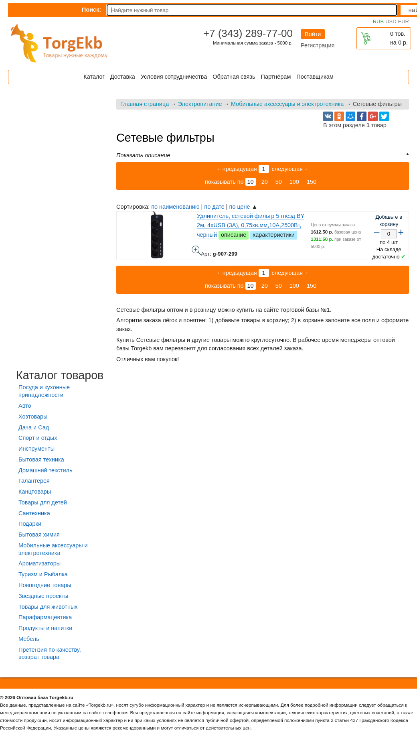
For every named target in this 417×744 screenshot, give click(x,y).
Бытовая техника (41, 459)
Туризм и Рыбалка (43, 574)
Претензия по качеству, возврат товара (49, 653)
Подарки (29, 523)
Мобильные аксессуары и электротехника (287, 104)
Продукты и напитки (45, 628)
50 (278, 182)
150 (311, 182)
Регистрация (317, 45)
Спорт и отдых (37, 438)
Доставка (122, 76)
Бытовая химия (39, 534)
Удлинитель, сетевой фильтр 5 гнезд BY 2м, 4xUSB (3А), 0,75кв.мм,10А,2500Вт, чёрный (250, 225)
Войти (313, 34)
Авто (24, 405)
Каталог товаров (59, 375)
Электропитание (200, 104)
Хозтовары (32, 416)
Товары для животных (47, 607)
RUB (378, 21)
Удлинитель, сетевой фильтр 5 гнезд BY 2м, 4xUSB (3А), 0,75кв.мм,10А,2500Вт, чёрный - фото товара (196, 250)
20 (264, 182)
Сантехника (34, 513)
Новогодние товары (44, 585)
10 (250, 182)
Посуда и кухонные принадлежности (44, 391)
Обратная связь (234, 76)
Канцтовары (34, 491)
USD (390, 21)
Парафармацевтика (45, 617)
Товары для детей (42, 502)
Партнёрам (276, 76)
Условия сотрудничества (174, 76)
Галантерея (34, 481)
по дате (214, 206)
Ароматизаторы (39, 563)
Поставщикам (314, 76)
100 (294, 182)
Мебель (28, 639)
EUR (403, 21)
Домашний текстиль (45, 470)
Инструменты (36, 448)
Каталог (93, 76)
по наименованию (175, 206)
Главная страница (144, 104)
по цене (239, 206)
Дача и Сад (33, 427)
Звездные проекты (43, 596)
